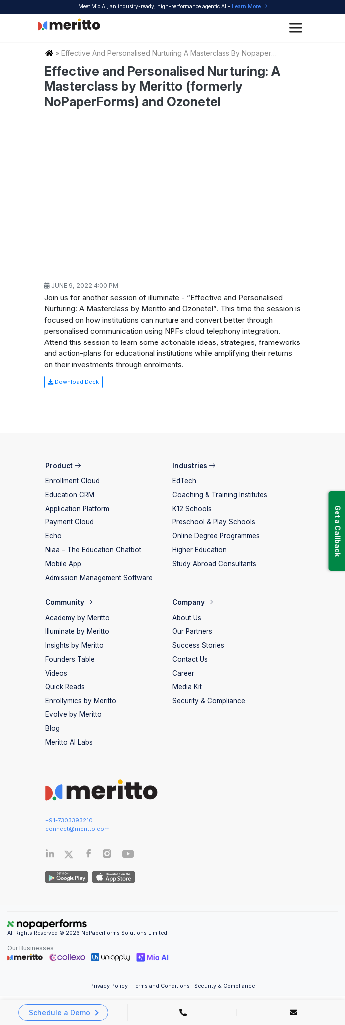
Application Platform (77, 508)
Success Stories (198, 645)
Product (63, 466)
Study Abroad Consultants (214, 564)
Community (68, 602)
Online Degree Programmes (216, 536)
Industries (193, 466)
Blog (52, 728)
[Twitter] (73, 854)
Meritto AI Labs (69, 742)
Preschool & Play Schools (213, 522)
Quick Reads (65, 687)
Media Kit (187, 687)
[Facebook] (88, 855)
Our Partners (192, 631)
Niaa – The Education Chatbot (93, 550)
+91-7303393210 (69, 820)
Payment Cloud (69, 522)
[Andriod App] (66, 876)
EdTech (184, 481)
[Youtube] (128, 857)
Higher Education (199, 550)
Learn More (249, 6)
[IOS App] (112, 876)
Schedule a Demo (59, 1012)
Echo (53, 536)
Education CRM (69, 495)
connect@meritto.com (77, 828)
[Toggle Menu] (297, 28)
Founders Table (70, 659)
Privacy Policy (109, 986)
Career (183, 673)
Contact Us (190, 659)
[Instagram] (107, 855)
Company (192, 602)
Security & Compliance (208, 701)
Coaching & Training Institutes (219, 495)
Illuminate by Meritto (77, 631)
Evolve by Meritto (73, 714)
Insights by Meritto (74, 645)
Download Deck (73, 381)
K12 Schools (192, 508)
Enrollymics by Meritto (80, 701)
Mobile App (63, 564)
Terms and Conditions (161, 986)
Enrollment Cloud (72, 481)
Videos (56, 673)
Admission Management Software (99, 578)
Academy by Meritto (77, 618)
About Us (186, 618)
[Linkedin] (50, 855)
